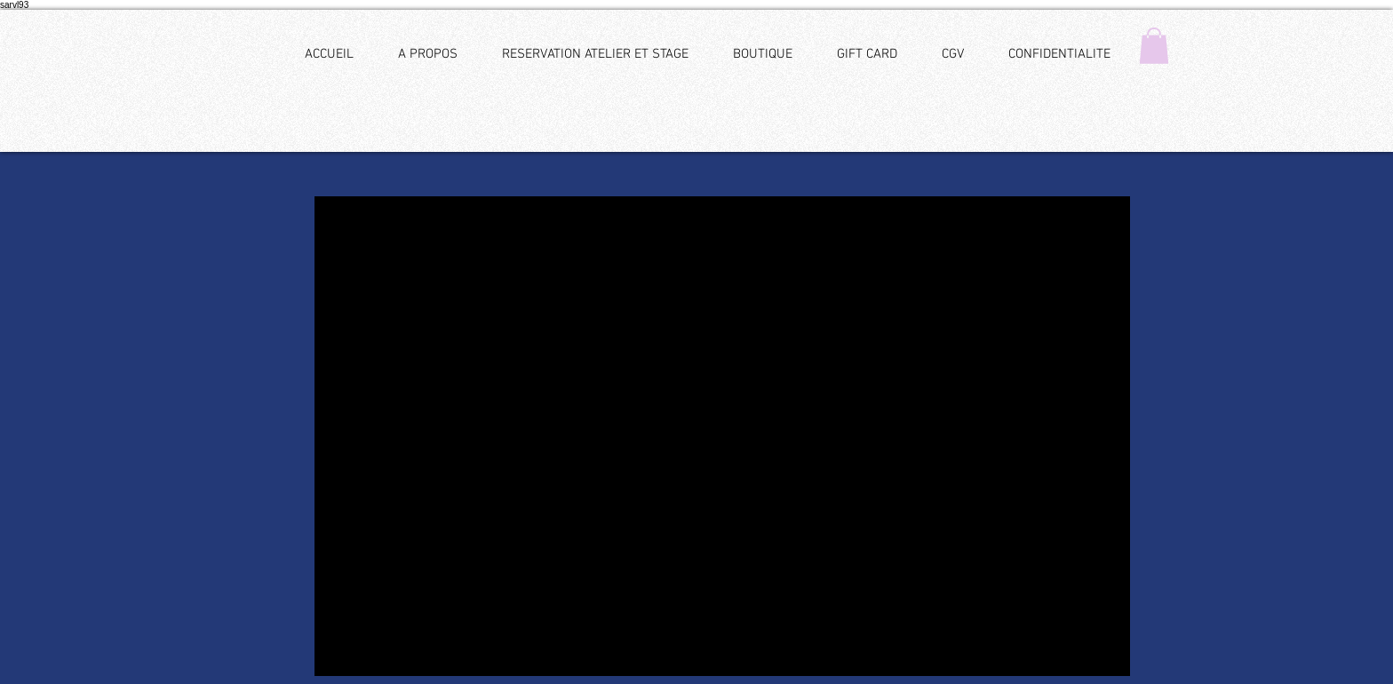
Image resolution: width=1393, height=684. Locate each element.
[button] (1154, 46)
